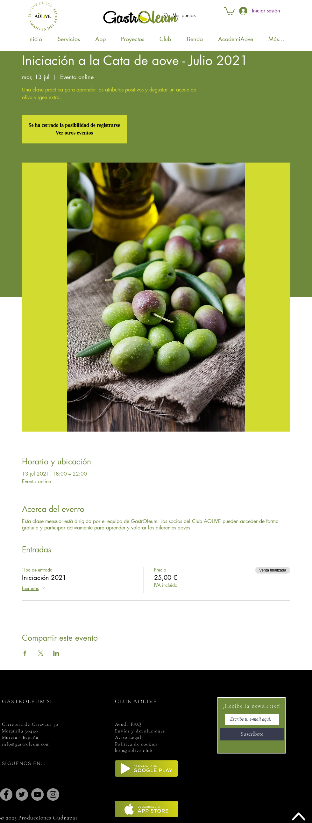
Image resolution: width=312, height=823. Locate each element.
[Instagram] (53, 794)
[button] (229, 10)
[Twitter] (22, 794)
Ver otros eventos (74, 132)
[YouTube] (37, 794)
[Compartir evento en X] (41, 653)
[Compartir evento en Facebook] (25, 653)
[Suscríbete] (252, 734)
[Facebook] (6, 794)
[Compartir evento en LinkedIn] (56, 653)
